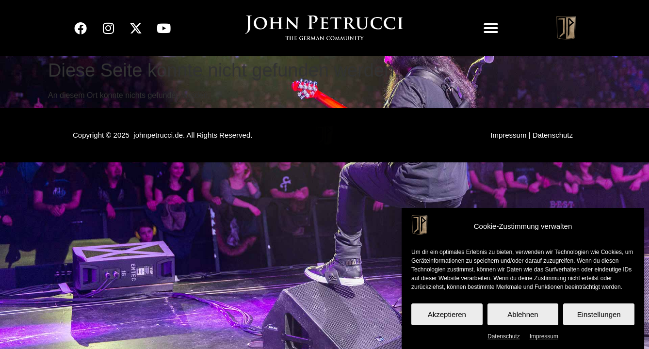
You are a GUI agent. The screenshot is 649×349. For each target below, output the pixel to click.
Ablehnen (522, 314)
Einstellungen (599, 314)
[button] (491, 28)
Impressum (544, 336)
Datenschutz (503, 336)
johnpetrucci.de (158, 135)
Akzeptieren (447, 314)
